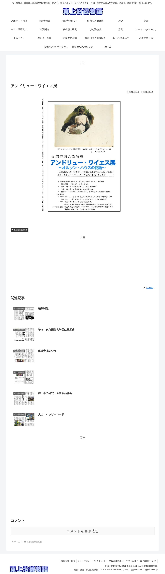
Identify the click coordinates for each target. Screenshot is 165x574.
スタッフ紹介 (82, 561)
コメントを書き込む (82, 531)
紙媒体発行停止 (116, 561)
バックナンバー (98, 561)
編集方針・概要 (66, 561)
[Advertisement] (82, 71)
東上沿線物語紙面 (20, 230)
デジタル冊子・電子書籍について (141, 561)
